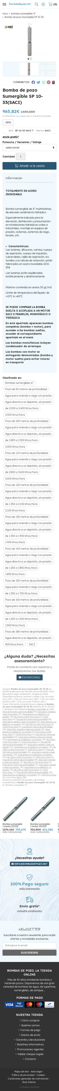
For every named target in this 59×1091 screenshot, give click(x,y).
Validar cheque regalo (30, 1054)
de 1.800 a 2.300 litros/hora (38, 724)
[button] (28, 59)
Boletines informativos (30, 1044)
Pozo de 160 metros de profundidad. (18, 765)
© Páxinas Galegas (29, 1087)
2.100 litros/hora (29, 742)
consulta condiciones (29, 911)
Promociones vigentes (30, 1049)
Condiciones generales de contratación (28, 1078)
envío (18, 116)
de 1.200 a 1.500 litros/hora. (26, 770)
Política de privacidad (23, 1075)
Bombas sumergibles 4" (38, 709)
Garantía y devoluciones (30, 1039)
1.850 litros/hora (43, 757)
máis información (29, 888)
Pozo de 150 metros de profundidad (18, 760)
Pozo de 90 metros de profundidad (18, 712)
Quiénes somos (30, 1025)
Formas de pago (30, 1030)
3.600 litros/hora (23, 734)
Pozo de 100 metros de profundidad (32, 719)
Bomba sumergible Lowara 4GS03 (40, 825)
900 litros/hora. (49, 775)
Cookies (41, 1075)
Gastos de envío (30, 1035)
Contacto (30, 1059)
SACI (19, 777)
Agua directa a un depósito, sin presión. (24, 739)
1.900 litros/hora (35, 749)
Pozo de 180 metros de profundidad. (32, 772)
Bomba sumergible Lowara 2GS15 (12, 825)
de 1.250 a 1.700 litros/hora (36, 762)
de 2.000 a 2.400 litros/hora (26, 717)
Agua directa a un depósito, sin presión (26, 730)
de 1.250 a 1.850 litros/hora (19, 757)
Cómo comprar (30, 1020)
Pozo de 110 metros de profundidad (37, 727)
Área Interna (29, 1082)
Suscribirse (29, 952)
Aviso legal (36, 1071)
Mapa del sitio (21, 1071)
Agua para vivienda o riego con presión (19, 722)
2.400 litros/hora (10, 727)
